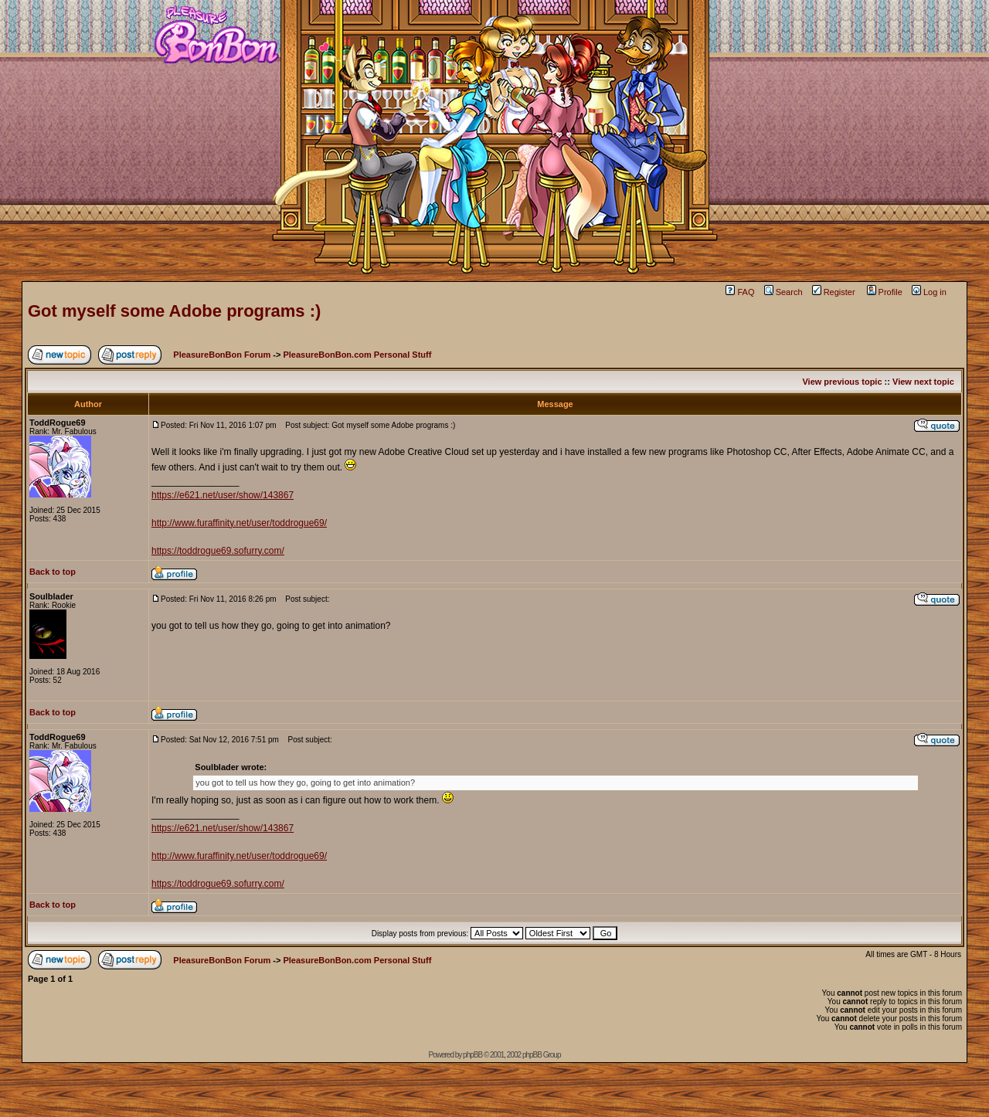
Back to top (52, 571)
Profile (884, 292)
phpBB (472, 1055)
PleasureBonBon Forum (221, 354)
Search (783, 292)
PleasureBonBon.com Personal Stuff (357, 354)
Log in (929, 292)
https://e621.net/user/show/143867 (222, 495)
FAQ (740, 292)
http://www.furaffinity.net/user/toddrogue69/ (239, 523)
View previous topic (842, 381)
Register (833, 292)
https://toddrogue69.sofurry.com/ (217, 550)
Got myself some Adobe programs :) (174, 311)
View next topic (923, 381)
